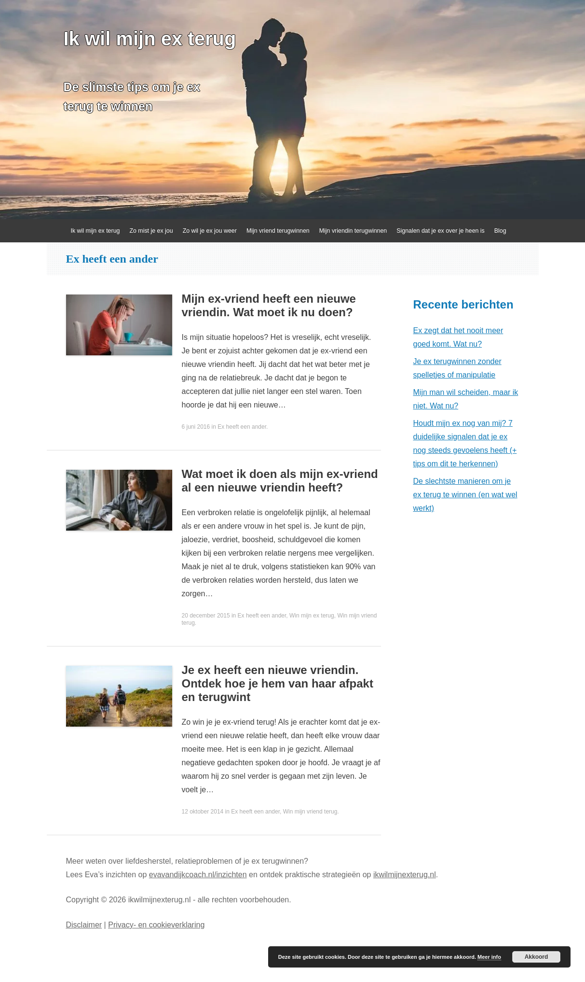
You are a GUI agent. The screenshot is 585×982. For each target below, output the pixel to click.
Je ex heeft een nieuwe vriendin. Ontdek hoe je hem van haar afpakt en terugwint (277, 683)
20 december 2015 (206, 615)
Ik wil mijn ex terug (150, 38)
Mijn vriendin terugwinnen (353, 230)
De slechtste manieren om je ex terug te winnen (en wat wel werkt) (465, 494)
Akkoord (536, 957)
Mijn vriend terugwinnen (278, 230)
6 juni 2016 (196, 426)
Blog (500, 230)
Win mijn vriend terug (310, 811)
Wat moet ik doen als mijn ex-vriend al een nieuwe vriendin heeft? (280, 480)
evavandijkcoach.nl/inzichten (198, 874)
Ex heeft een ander (242, 426)
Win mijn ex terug (311, 615)
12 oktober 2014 (203, 811)
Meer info (489, 957)
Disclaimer (84, 925)
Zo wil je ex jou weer (210, 230)
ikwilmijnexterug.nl (404, 874)
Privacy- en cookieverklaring (156, 925)
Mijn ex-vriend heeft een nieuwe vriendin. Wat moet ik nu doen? (269, 305)
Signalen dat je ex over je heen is (440, 230)
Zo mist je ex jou (151, 230)
